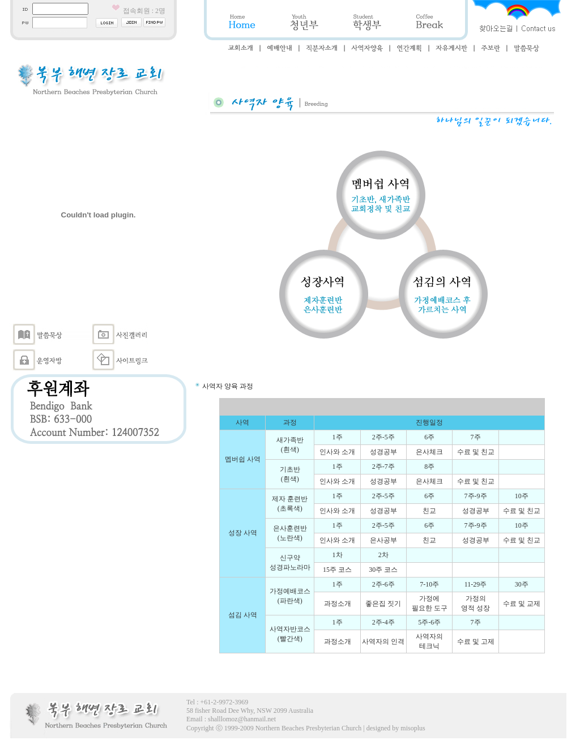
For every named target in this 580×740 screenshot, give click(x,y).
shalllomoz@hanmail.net (242, 719)
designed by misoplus (395, 728)
